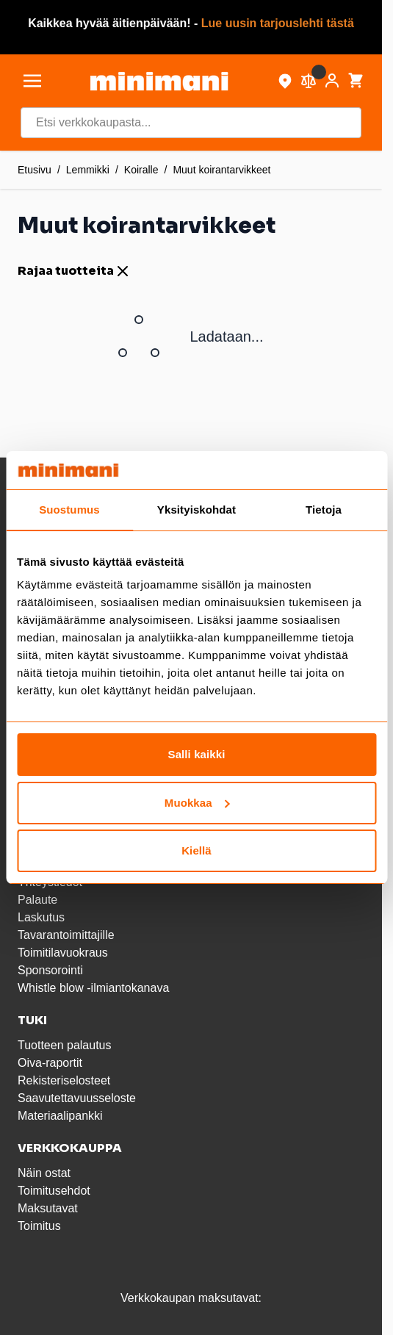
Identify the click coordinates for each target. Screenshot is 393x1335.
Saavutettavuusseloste (77, 1098)
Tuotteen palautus (66, 1045)
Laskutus (41, 917)
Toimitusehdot (54, 1190)
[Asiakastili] (332, 81)
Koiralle (141, 170)
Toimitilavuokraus (63, 952)
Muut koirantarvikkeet (221, 170)
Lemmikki (87, 170)
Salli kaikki (197, 754)
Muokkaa (197, 802)
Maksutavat (48, 1208)
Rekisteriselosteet (64, 1080)
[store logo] (158, 81)
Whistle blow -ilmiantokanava (93, 988)
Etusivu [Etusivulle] (34, 170)
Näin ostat (44, 1173)
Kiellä (196, 850)
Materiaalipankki (60, 1115)
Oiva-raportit (50, 1063)
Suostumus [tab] (69, 509)
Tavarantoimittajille (66, 935)
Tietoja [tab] (324, 509)
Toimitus (39, 1226)
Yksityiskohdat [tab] (196, 509)
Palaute (37, 899)
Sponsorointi (50, 970)
